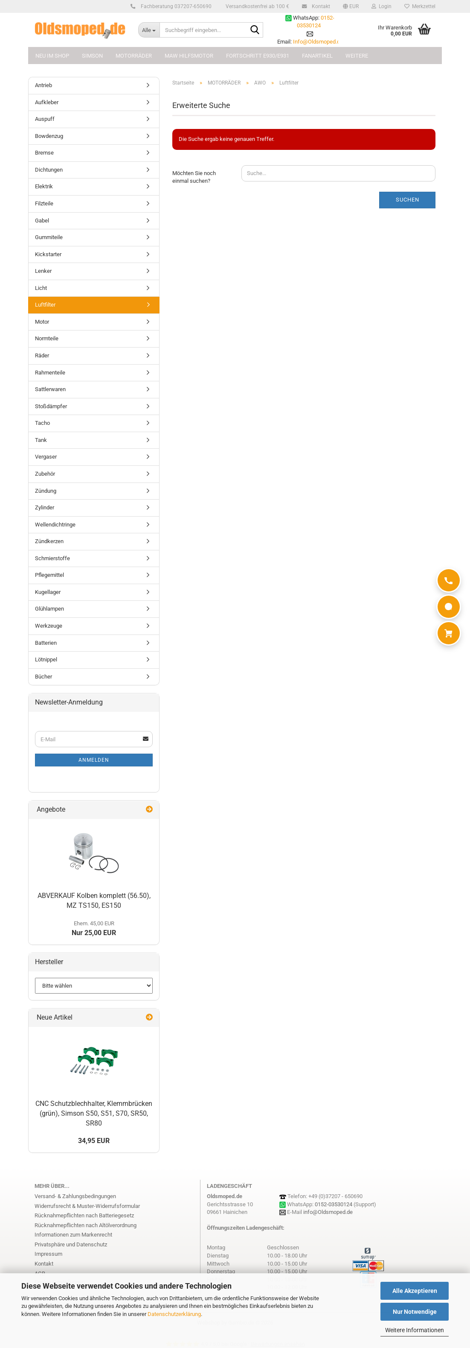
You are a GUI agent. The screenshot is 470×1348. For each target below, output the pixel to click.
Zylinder (44, 507)
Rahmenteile (50, 372)
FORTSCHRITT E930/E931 (257, 56)
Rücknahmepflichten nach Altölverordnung (85, 1225)
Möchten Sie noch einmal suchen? (194, 177)
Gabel (42, 220)
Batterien (46, 643)
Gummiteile (49, 237)
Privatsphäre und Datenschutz (71, 1244)
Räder (42, 355)
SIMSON (92, 56)
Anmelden (93, 760)
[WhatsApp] (449, 607)
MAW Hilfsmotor (189, 56)
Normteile (46, 338)
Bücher (43, 676)
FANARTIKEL (317, 56)
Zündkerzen (49, 541)
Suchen (407, 199)
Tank (41, 440)
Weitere (356, 56)
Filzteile (44, 203)
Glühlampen (49, 608)
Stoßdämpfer (51, 406)
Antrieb (43, 85)
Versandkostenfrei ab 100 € (256, 6)
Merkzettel (419, 6)
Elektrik (44, 186)
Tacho (42, 423)
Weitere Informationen (414, 1330)
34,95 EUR (94, 1141)
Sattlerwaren (50, 389)
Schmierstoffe (52, 558)
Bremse (44, 152)
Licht (41, 288)
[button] (351, 6)
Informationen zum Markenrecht (73, 1234)
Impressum (48, 1254)
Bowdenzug (49, 136)
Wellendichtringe (55, 524)
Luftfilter (45, 304)
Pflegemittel (49, 575)
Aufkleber (46, 102)
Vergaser (46, 456)
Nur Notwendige (415, 1311)
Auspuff (45, 119)
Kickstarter (48, 254)
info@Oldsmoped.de (328, 1212)
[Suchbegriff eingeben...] (149, 30)
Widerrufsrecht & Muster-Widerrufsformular (87, 1206)
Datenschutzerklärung (174, 1314)
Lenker (43, 271)
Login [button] (381, 6)
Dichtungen (49, 170)
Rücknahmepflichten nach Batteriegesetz (84, 1215)
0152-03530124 (333, 1204)
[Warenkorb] (449, 633)
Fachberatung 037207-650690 (175, 6)
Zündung (45, 491)
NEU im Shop (52, 56)
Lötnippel (46, 659)
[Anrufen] (449, 580)
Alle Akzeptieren (414, 1290)
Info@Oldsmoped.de (318, 41)
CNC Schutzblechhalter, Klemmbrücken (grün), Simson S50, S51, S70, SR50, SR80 (93, 1113)
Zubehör (45, 474)
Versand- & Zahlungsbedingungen (75, 1196)
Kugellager (48, 592)
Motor (42, 322)
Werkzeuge (48, 626)
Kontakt (319, 6)
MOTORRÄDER (134, 56)
